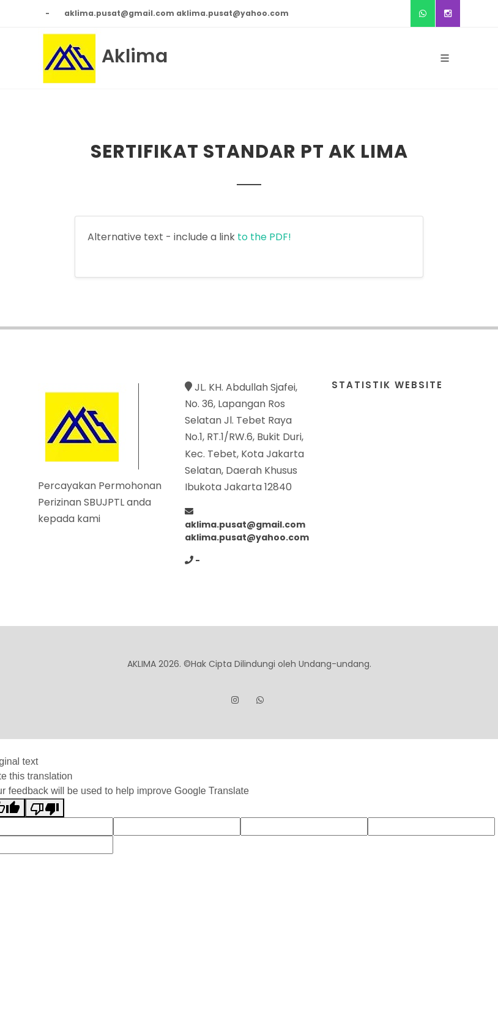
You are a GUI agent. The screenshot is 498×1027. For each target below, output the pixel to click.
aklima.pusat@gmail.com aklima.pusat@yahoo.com (176, 13)
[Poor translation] (44, 807)
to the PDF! (264, 237)
